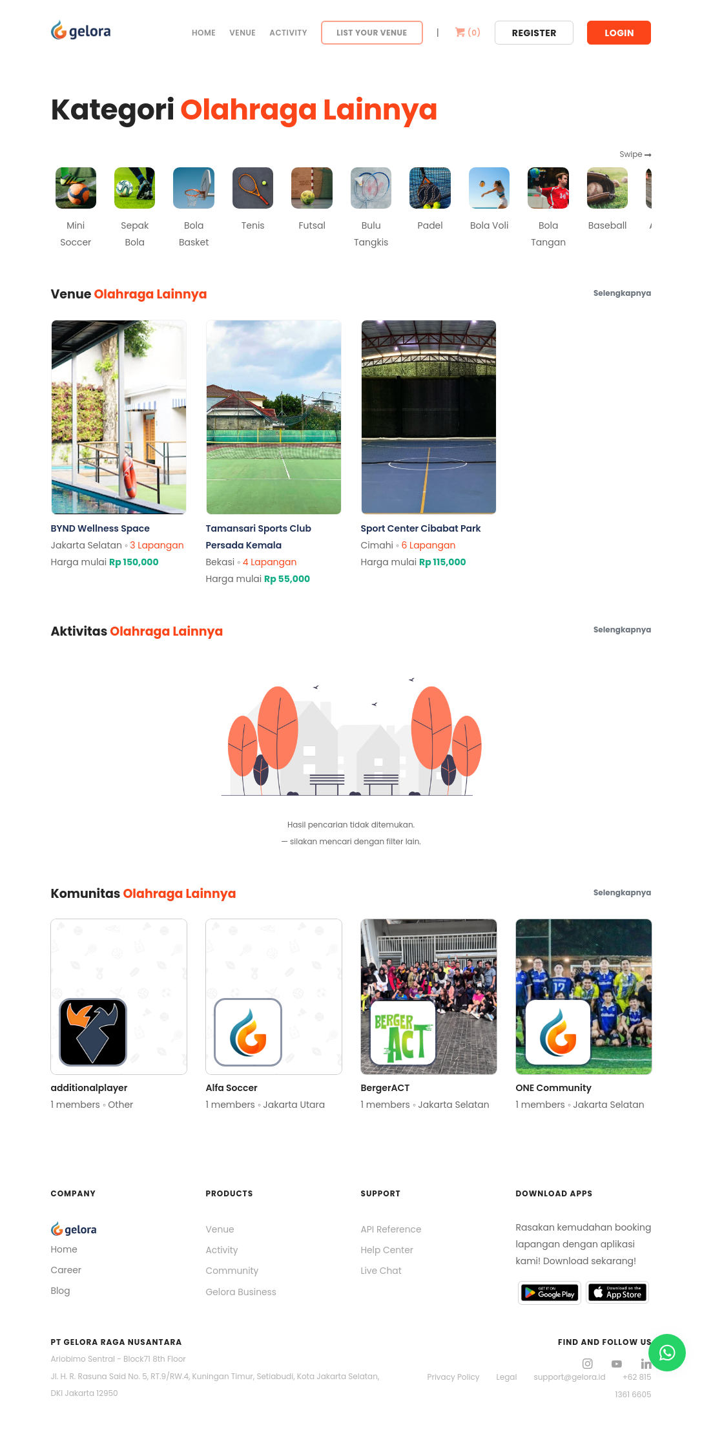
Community (233, 1271)
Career (66, 1270)
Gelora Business (242, 1292)
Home (204, 32)
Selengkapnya (622, 292)
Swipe (635, 154)
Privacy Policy (453, 1376)
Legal (507, 1376)
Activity (288, 32)
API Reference (391, 1229)
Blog (60, 1291)
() (467, 32)
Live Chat (381, 1271)
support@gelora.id (569, 1376)
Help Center (387, 1250)
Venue (242, 32)
